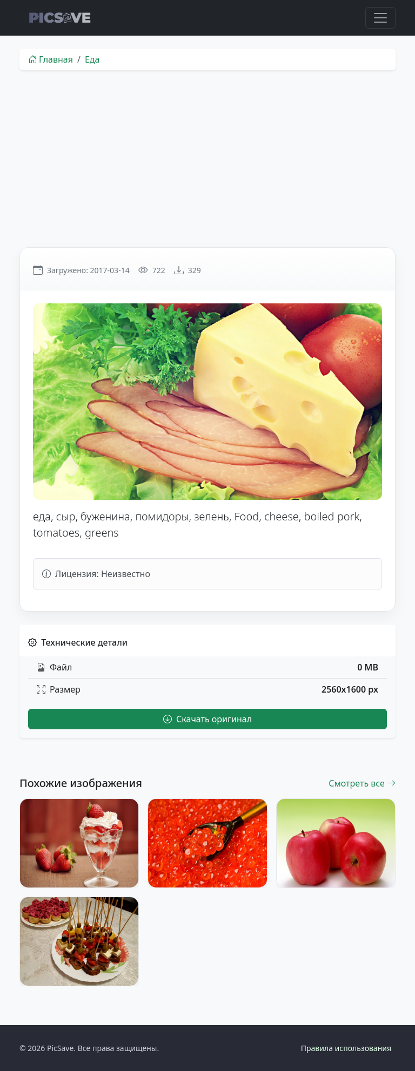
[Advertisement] (207, 158)
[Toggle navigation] (380, 18)
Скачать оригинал (207, 719)
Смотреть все (362, 783)
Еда (92, 59)
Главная (50, 59)
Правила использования (346, 1048)
